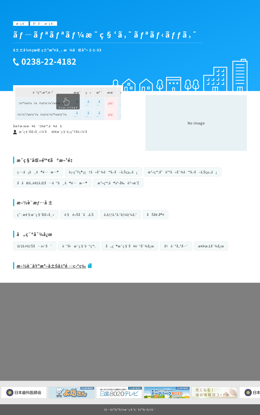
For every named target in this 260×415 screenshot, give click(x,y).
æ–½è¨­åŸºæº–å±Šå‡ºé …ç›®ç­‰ (53, 265)
